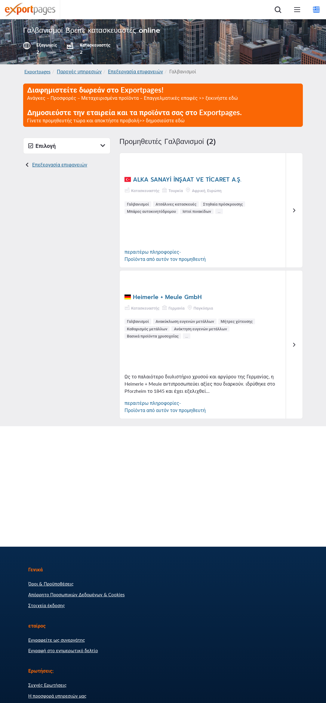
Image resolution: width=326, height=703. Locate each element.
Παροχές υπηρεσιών (79, 71)
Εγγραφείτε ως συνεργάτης (56, 640)
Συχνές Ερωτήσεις (47, 685)
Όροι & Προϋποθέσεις (51, 583)
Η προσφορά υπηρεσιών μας (57, 695)
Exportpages (37, 71)
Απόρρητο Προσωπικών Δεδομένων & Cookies (76, 594)
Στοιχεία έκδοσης (46, 605)
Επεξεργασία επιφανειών (135, 71)
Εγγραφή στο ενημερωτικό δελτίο (63, 650)
